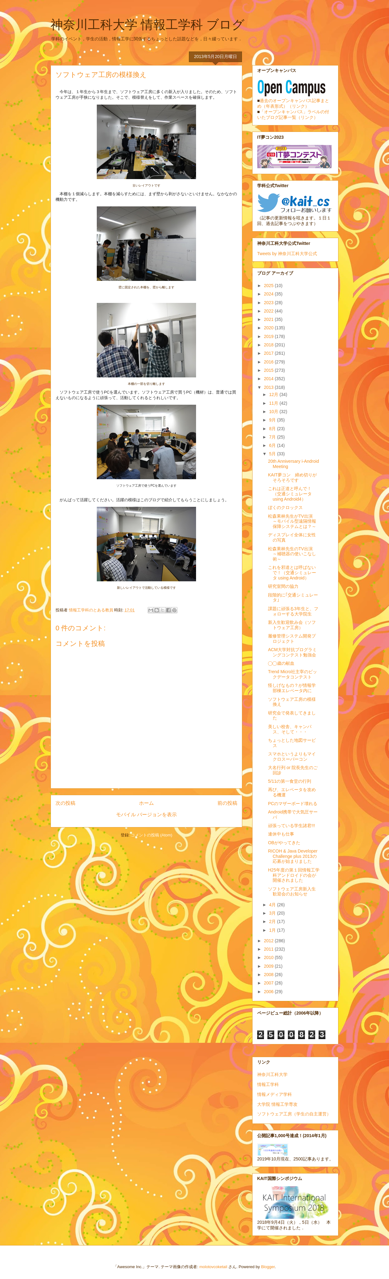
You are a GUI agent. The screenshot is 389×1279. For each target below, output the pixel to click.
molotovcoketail (213, 1266)
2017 (269, 353)
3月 (273, 913)
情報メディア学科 (274, 1094)
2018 (269, 344)
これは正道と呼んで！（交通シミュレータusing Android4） (290, 494)
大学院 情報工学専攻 (277, 1104)
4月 (273, 904)
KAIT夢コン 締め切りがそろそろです (292, 477)
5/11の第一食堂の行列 (289, 781)
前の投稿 (227, 803)
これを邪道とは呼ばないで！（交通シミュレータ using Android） (292, 572)
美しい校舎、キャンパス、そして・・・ (289, 729)
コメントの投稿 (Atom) (151, 835)
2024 (269, 293)
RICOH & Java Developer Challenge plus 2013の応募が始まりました (293, 856)
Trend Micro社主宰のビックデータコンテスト (292, 674)
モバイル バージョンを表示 (146, 814)
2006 (269, 991)
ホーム (146, 803)
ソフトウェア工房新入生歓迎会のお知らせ (292, 891)
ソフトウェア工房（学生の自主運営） (294, 1113)
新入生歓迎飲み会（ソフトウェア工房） (292, 625)
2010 (269, 957)
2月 (273, 921)
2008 (269, 974)
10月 (274, 411)
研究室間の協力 (283, 586)
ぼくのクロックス (285, 507)
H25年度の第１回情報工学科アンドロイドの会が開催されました (294, 875)
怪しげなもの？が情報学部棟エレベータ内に (292, 688)
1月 (273, 930)
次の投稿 (65, 803)
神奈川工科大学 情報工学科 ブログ (147, 24)
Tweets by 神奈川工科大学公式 (287, 253)
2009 (269, 966)
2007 (269, 982)
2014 (269, 378)
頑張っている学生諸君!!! (291, 825)
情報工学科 (268, 1084)
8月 (273, 428)
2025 (269, 285)
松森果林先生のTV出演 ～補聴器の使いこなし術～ (292, 554)
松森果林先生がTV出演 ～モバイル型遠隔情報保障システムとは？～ (292, 521)
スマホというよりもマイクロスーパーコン (292, 756)
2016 (269, 361)
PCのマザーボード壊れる (292, 803)
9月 (273, 419)
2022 (269, 310)
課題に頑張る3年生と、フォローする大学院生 (293, 611)
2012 (269, 940)
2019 (269, 336)
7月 (273, 437)
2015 (269, 370)
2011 (269, 949)
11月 (274, 403)
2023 (269, 302)
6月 (273, 445)
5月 (273, 453)
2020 (269, 327)
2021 (269, 319)
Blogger (268, 1266)
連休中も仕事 (281, 833)
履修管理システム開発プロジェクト (292, 638)
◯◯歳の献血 (281, 663)
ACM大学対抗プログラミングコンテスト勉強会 (292, 652)
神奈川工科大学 (272, 1074)
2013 (269, 387)
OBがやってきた (284, 842)
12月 (274, 394)
